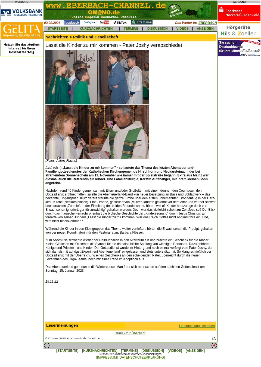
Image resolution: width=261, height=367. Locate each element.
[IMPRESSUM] (107, 357)
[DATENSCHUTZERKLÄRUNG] (142, 357)
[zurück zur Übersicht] (130, 333)
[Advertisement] (130, 304)
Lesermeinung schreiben (197, 326)
